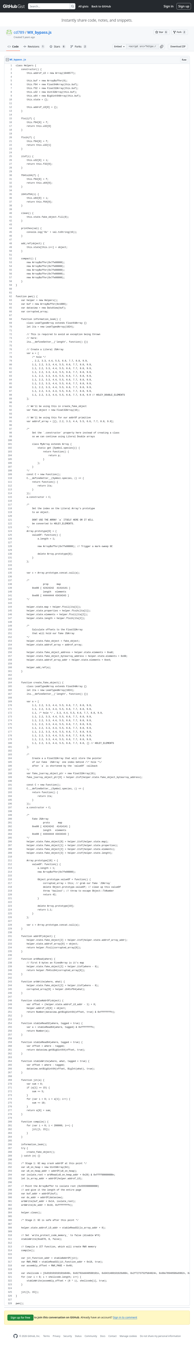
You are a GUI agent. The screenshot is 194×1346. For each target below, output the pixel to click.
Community (91, 1336)
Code (13, 46)
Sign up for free (20, 1317)
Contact (112, 1336)
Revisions (34, 46)
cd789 (19, 32)
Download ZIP (177, 46)
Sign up (183, 6)
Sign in (169, 6)
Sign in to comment (125, 1317)
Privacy (56, 1336)
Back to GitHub (101, 6)
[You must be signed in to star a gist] (161, 32)
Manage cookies (128, 1336)
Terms (46, 1336)
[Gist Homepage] (14, 6)
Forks (78, 46)
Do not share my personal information (160, 1336)
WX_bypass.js (39, 32)
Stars (57, 46)
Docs (102, 1336)
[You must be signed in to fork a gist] (179, 32)
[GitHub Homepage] (15, 1336)
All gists (83, 6)
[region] (97, 685)
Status (78, 1336)
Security (67, 1336)
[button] (161, 46)
